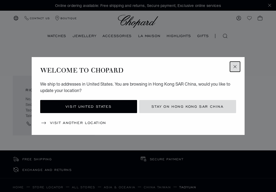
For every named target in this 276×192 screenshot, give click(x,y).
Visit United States (88, 106)
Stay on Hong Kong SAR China (187, 106)
